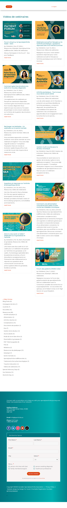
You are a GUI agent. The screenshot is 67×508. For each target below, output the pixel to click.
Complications (8, 328)
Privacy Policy (50, 493)
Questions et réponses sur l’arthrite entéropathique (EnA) (17, 190)
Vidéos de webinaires (21, 56)
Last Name (38, 446)
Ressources (8, 54)
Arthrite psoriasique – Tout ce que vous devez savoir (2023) (49, 99)
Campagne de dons (9, 310)
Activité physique (9, 320)
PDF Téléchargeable (10, 348)
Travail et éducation (10, 370)
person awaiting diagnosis (44, 472)
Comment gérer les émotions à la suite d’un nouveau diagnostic (16, 93)
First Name (12, 446)
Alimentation (8, 323)
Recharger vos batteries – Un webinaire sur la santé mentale (15, 133)
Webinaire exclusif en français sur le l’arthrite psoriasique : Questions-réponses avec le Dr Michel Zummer (50, 49)
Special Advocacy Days (10, 375)
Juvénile (5, 313)
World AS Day (7, 381)
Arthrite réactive (9, 326)
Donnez (9, 12)
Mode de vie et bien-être (12, 342)
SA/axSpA (15, 54)
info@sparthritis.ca (17, 423)
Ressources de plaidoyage (12, 356)
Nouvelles (6, 315)
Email (10, 454)
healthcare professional (43, 474)
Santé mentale (17, 98)
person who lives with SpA (19, 472)
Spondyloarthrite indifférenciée (14, 100)
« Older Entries (7, 305)
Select (36, 462)
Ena (24, 193)
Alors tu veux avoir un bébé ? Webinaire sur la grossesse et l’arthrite (14, 241)
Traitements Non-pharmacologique (15, 367)
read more (7, 63)
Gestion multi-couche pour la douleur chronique (47, 153)
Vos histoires (7, 378)
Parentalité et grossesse (12, 345)
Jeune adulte (8, 339)
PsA (57, 102)
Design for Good (24, 495)
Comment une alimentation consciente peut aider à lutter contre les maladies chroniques (48, 211)
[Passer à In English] (54, 13)
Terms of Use (42, 484)
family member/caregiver (18, 474)
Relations (7, 353)
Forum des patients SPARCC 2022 (49, 275)
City (9, 462)
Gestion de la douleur (11, 337)
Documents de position (11, 331)
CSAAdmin (9, 52)
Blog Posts (6, 307)
